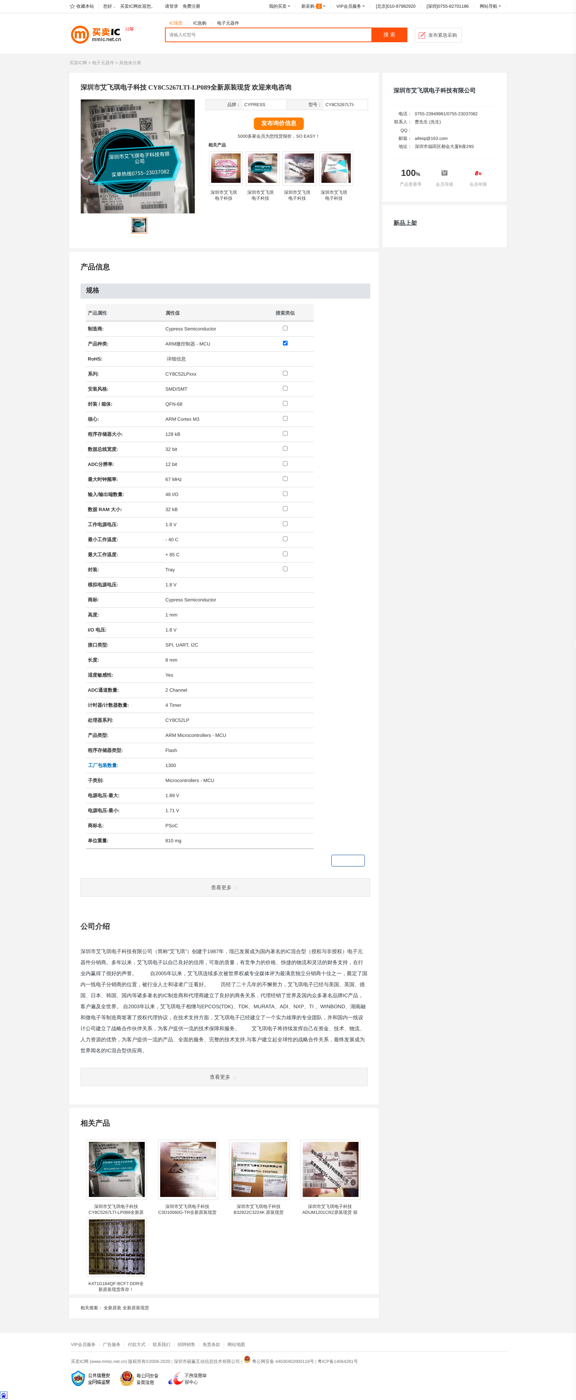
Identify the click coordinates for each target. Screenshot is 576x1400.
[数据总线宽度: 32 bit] (285, 448)
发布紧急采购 (442, 35)
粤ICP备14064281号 (338, 1361)
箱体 (106, 404)
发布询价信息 (278, 123)
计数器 (111, 705)
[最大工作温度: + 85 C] (285, 553)
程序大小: (105, 434)
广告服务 (111, 1344)
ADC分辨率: (101, 464)
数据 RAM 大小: (105, 509)
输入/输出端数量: (106, 494)
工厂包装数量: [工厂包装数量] (103, 765)
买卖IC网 (78, 62)
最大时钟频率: (103, 479)
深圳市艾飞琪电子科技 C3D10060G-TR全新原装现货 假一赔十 (187, 1212)
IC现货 (176, 23)
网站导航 (488, 6)
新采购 (311, 6)
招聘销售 (186, 1344)
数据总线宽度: (103, 449)
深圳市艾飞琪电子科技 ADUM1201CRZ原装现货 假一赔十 (329, 1212)
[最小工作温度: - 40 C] (285, 538)
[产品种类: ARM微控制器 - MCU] (285, 343)
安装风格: (98, 389)
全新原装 (112, 1307)
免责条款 (211, 1344)
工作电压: (103, 524)
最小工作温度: (103, 539)
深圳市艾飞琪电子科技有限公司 (434, 91)
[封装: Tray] (285, 569)
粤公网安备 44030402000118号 (279, 1361)
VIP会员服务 (348, 6)
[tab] (225, 291)
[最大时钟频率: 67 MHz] (285, 478)
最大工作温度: (103, 554)
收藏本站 (85, 6)
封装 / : (100, 404)
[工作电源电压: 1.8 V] (285, 523)
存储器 (104, 434)
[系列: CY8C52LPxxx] (285, 373)
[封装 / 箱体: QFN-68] (285, 403)
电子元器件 (228, 23)
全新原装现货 (136, 1307)
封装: (93, 569)
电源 (102, 524)
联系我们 (161, 1344)
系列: (93, 374)
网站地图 (236, 1344)
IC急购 (199, 23)
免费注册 (191, 6)
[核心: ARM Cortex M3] (285, 418)
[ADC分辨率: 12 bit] (285, 463)
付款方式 (136, 1344)
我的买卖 (278, 6)
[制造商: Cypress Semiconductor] (285, 328)
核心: (93, 419)
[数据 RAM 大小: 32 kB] (285, 508)
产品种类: (98, 344)
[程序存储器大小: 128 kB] (285, 433)
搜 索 (389, 34)
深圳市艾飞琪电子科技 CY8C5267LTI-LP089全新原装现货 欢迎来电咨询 (116, 1212)
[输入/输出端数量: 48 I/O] (285, 493)
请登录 (171, 6)
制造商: (96, 329)
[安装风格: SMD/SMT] (285, 388)
